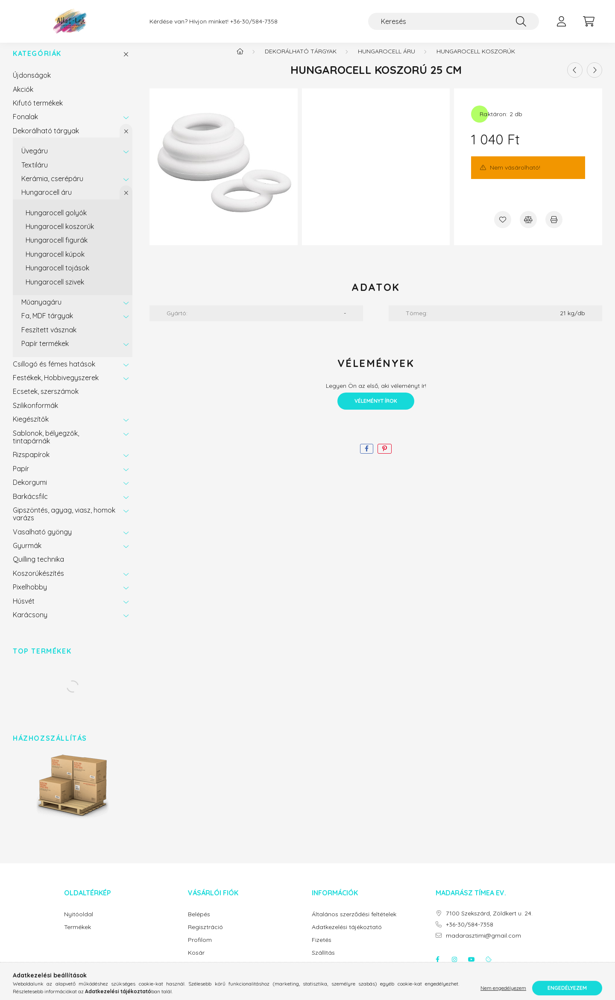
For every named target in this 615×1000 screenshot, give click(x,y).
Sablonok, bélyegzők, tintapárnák (46, 445)
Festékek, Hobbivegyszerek (56, 386)
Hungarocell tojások (57, 276)
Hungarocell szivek (55, 290)
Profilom (200, 948)
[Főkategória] (240, 60)
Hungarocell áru (46, 200)
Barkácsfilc (30, 505)
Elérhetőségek (331, 974)
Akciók (23, 98)
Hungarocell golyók (56, 221)
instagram (454, 968)
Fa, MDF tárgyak (47, 324)
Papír (21, 477)
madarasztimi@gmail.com (483, 944)
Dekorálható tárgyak (46, 139)
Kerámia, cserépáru (52, 187)
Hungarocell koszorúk (60, 235)
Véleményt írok (375, 409)
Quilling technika (38, 567)
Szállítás (323, 961)
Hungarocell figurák (57, 248)
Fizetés (321, 948)
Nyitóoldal (78, 923)
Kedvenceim (205, 974)
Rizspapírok (31, 463)
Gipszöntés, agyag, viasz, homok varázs (64, 522)
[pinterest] (385, 457)
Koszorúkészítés (38, 582)
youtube (471, 968)
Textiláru (34, 173)
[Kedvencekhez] (502, 228)
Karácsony (30, 623)
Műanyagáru (41, 310)
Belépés (199, 923)
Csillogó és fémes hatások (54, 372)
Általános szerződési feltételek (354, 923)
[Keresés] (453, 21)
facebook (437, 968)
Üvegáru (34, 159)
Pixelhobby (30, 595)
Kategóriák (37, 62)
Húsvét (24, 609)
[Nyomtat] (553, 228)
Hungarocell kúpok (55, 262)
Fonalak (25, 125)
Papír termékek (45, 352)
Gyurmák (27, 554)
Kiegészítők (31, 427)
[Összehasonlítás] (528, 228)
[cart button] (588, 21)
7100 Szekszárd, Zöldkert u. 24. (489, 922)
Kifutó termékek (38, 111)
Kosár (196, 961)
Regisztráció (205, 935)
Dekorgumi (30, 491)
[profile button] (561, 21)
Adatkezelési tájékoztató (347, 935)
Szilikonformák (35, 414)
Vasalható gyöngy (42, 540)
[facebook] (366, 457)
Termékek (77, 935)
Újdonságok (32, 83)
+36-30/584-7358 (254, 21)
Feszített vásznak (48, 338)
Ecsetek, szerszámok (46, 400)
